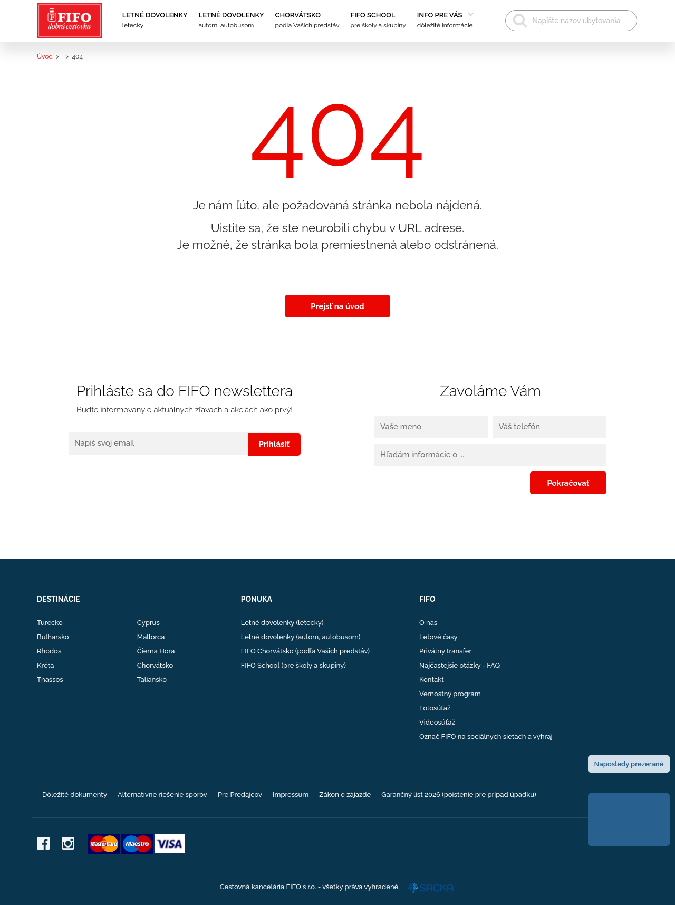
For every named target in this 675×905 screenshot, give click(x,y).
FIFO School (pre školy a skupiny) (293, 665)
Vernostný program (450, 694)
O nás (428, 623)
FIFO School (378, 21)
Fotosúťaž (434, 708)
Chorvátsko (307, 21)
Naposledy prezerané (629, 764)
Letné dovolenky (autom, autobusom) (301, 637)
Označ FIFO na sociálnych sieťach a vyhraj (486, 736)
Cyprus (148, 623)
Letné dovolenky (155, 21)
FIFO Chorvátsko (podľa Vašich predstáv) (305, 651)
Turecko (50, 623)
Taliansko (152, 679)
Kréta (45, 665)
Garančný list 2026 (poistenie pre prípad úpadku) (458, 794)
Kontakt (431, 679)
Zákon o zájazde (345, 794)
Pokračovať (572, 482)
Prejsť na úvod (337, 306)
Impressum (290, 794)
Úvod (45, 56)
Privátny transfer (445, 651)
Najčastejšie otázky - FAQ (459, 665)
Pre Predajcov (240, 794)
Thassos (50, 679)
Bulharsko (53, 637)
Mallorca (151, 637)
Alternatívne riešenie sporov (162, 794)
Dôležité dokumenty (74, 794)
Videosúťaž (437, 722)
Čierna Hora (156, 651)
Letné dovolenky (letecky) (282, 623)
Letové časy (438, 637)
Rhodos (49, 651)
